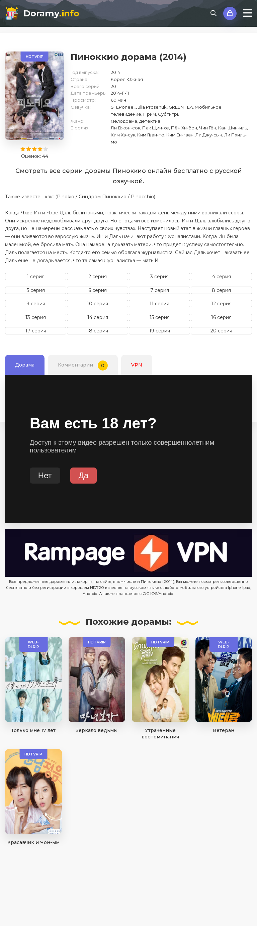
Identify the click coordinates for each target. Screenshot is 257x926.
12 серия (221, 304)
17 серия (35, 331)
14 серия (97, 317)
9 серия (35, 304)
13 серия (35, 317)
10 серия (97, 304)
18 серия (97, 331)
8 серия (221, 290)
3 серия (159, 277)
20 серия (221, 331)
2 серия (97, 277)
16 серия (221, 317)
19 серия (159, 331)
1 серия (36, 277)
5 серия (36, 290)
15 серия (160, 317)
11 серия (159, 304)
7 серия (159, 290)
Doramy (51, 13)
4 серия (221, 277)
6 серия (97, 290)
